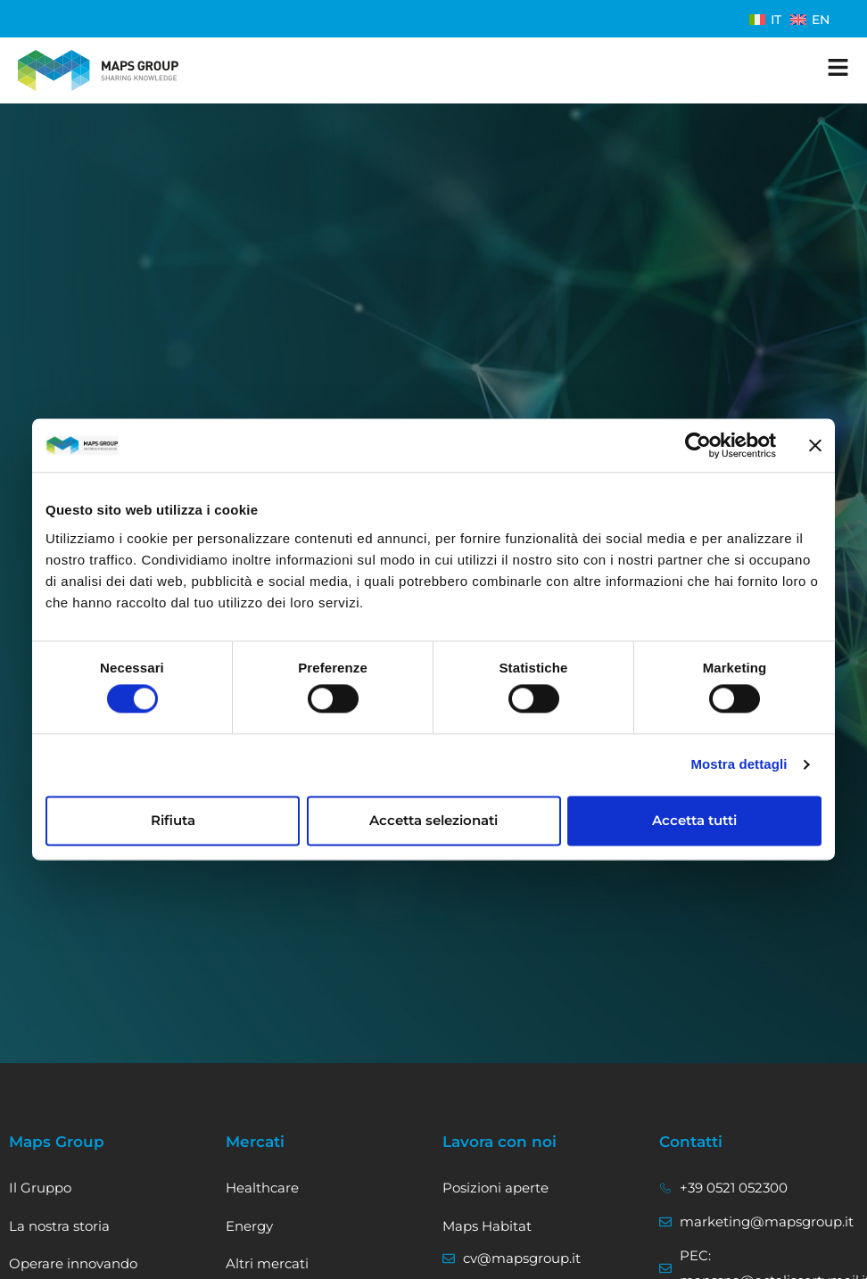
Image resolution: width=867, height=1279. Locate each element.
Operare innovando (73, 1263)
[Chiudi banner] (815, 445)
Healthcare (262, 1187)
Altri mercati (267, 1263)
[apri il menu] (838, 67)
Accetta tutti (694, 820)
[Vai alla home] (98, 70)
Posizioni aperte (495, 1187)
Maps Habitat (487, 1225)
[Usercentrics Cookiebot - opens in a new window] (698, 445)
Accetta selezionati (433, 820)
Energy (249, 1225)
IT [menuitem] (776, 20)
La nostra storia (59, 1225)
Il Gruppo (40, 1187)
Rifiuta (173, 820)
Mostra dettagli (738, 764)
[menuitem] (765, 19)
